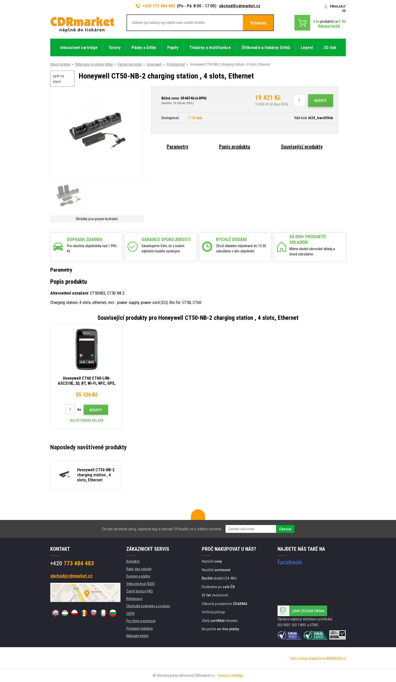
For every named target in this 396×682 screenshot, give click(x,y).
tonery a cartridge (230, 675)
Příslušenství (176, 64)
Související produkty (302, 147)
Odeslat (285, 529)
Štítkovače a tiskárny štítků (94, 64)
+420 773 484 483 (155, 5)
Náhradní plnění (137, 636)
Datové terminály (130, 64)
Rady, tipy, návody (139, 569)
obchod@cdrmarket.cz (239, 5)
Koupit (320, 100)
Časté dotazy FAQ (139, 591)
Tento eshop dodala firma (307, 659)
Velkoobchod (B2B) (140, 584)
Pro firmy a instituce (141, 621)
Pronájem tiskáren (139, 628)
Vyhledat (258, 22)
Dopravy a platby (138, 576)
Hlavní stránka (60, 64)
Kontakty (133, 561)
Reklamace (134, 598)
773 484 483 (72, 563)
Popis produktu (234, 147)
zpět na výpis (58, 79)
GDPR (130, 613)
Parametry (177, 147)
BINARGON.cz (336, 659)
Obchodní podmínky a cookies (148, 606)
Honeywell (154, 64)
